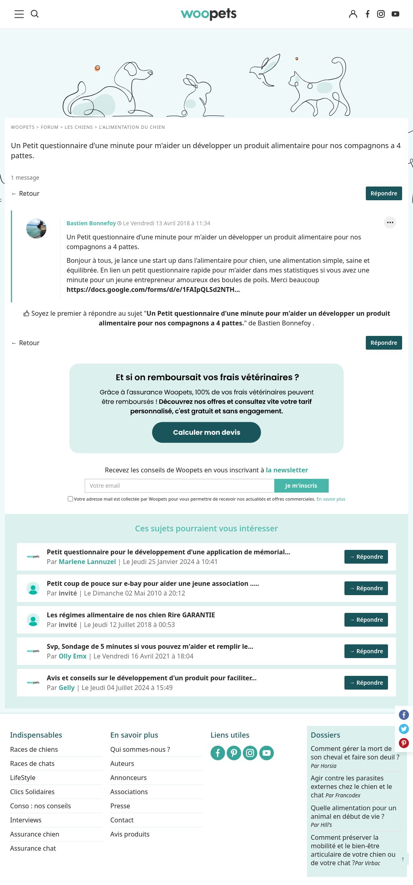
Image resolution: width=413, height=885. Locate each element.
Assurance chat (33, 848)
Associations (129, 791)
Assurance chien (34, 834)
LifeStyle (22, 777)
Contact (122, 820)
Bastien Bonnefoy (36, 228)
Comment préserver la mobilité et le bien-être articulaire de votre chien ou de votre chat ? (353, 850)
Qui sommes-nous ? (140, 749)
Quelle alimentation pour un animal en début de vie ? (353, 816)
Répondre (384, 193)
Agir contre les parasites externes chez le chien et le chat (351, 786)
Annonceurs (129, 777)
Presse (120, 805)
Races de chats (32, 763)
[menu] (21, 14)
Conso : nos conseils (40, 805)
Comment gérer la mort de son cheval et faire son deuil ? (355, 757)
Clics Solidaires (32, 791)
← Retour (25, 193)
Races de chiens (34, 749)
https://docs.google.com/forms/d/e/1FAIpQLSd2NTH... (153, 289)
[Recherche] (35, 14)
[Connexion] (352, 14)
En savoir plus (331, 499)
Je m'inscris (301, 486)
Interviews (26, 820)
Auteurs (122, 763)
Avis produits (130, 834)
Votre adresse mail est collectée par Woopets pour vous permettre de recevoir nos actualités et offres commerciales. (207, 499)
